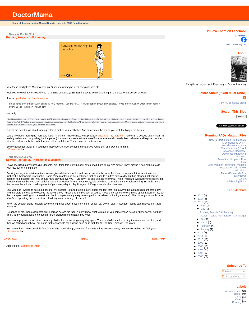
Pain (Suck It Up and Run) (232, 159)
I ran (106, 135)
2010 (200, 239)
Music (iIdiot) (239, 170)
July (203, 205)
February (206, 225)
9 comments (13, 231)
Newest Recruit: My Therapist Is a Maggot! (33, 159)
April (203, 219)
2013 (200, 202)
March (204, 222)
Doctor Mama (241, 36)
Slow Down (240, 175)
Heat (243, 162)
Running (237, 302)
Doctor (237, 293)
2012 (200, 232)
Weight (242, 178)
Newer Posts (9, 239)
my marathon (117, 135)
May (203, 208)
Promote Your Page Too (237, 45)
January (205, 229)
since (100, 135)
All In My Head (233, 291)
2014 (200, 198)
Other (238, 299)
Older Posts (158, 239)
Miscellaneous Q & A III (234, 148)
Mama (237, 296)
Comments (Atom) (31, 245)
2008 (200, 246)
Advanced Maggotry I (235, 151)
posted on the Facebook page (32, 98)
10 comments (14, 149)
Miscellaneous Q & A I (234, 142)
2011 (200, 236)
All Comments (231, 276)
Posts (226, 271)
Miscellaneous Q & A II (234, 145)
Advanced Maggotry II (234, 153)
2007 (200, 249)
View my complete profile (233, 102)
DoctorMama (32, 14)
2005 (200, 256)
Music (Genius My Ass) (234, 173)
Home (84, 239)
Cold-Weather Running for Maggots (227, 164)
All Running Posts (236, 181)
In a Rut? (241, 156)
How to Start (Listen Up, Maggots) (227, 140)
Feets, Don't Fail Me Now (233, 167)
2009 (200, 242)
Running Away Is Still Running (26, 37)
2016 (200, 195)
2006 (200, 253)
